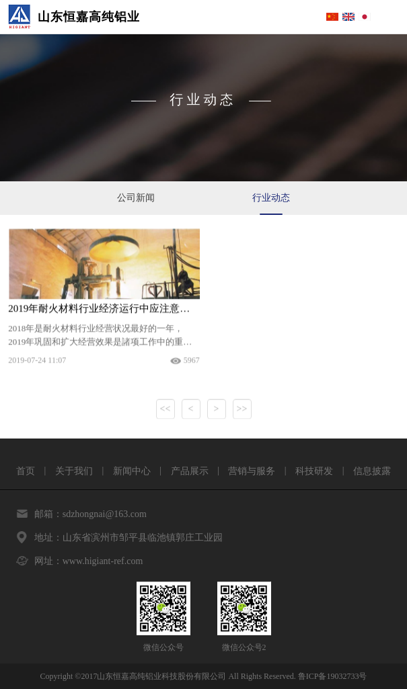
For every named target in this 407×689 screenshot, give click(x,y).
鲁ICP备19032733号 (332, 676)
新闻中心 (132, 471)
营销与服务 (251, 471)
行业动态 (271, 198)
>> (242, 411)
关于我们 (74, 471)
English (348, 17)
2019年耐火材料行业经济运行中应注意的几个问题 (103, 310)
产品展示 (190, 471)
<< (165, 411)
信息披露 (372, 471)
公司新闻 (136, 198)
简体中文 (332, 17)
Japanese (365, 17)
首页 (25, 471)
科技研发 (314, 471)
